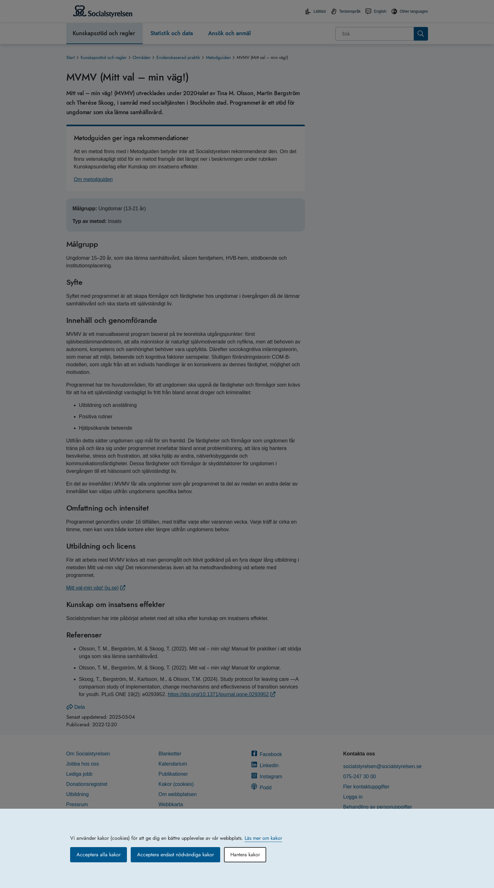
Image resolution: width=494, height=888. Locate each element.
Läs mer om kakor (263, 838)
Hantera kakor (245, 854)
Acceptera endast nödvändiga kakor (175, 854)
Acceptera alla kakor (98, 854)
